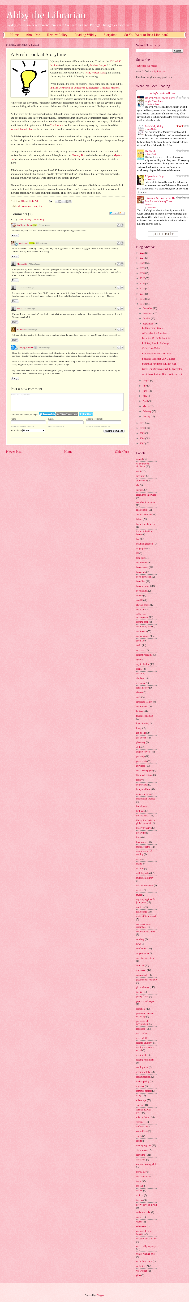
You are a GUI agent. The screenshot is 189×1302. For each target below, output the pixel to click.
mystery (140, 907)
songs (138, 1136)
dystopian (140, 683)
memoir (140, 868)
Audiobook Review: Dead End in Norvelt (162, 374)
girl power (141, 737)
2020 (142, 263)
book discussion (144, 576)
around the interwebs (146, 495)
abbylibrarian (158, 71)
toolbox (139, 1195)
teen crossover (143, 1176)
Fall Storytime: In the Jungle (155, 343)
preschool (140, 1009)
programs (140, 1028)
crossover (140, 650)
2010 (142, 428)
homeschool (142, 784)
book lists (140, 581)
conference (27, 206)
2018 (142, 273)
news (138, 944)
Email (51, 418)
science (139, 1105)
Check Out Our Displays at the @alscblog (162, 369)
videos (139, 1221)
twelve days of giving (146, 1204)
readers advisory (144, 1042)
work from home (144, 1261)
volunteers (141, 1226)
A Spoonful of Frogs (154, 176)
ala (19, 206)
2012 (142, 304)
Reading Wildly (85, 35)
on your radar (142, 953)
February (147, 411)
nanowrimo (141, 911)
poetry (139, 992)
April (145, 401)
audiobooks (141, 510)
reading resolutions (145, 1059)
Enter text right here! (67, 402)
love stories (141, 842)
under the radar (143, 1212)
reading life (141, 1055)
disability (140, 673)
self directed (142, 1126)
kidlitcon (140, 811)
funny (139, 728)
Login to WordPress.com (67, 414)
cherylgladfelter (26, 347)
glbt (138, 747)
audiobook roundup (145, 502)
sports (139, 1141)
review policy (142, 1081)
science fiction (143, 1117)
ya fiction (140, 1266)
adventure (140, 476)
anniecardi (23, 243)
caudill (139, 600)
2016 (142, 283)
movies (139, 890)
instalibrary (141, 806)
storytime (38, 206)
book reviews (142, 586)
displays (140, 678)
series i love (142, 1131)
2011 (142, 423)
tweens (139, 1200)
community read (144, 626)
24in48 (139, 459)
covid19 (140, 640)
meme (139, 863)
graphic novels (143, 751)
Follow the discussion (121, 213)
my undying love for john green (146, 901)
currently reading (144, 655)
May (145, 396)
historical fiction (144, 775)
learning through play (21, 129)
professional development (142, 1022)
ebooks (139, 692)
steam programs (143, 1145)
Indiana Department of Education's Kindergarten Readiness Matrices (84, 87)
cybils (139, 659)
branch (139, 595)
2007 (142, 443)
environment (142, 706)
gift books (141, 733)
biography (141, 548)
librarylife (141, 832)
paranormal (141, 975)
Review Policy (57, 35)
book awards (142, 567)
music (139, 895)
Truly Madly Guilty (154, 126)
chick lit (140, 609)
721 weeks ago (44, 347)
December (148, 308)
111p (31, 243)
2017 (142, 278)
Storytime (110, 35)
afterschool (141, 480)
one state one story (145, 958)
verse (138, 1217)
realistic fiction (143, 1077)
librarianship (142, 815)
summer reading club (146, 1164)
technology (141, 1172)
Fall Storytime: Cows (152, 328)
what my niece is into (146, 1238)
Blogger (100, 1295)
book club (141, 572)
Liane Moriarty (152, 129)
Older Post (122, 451)
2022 (142, 253)
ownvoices (141, 970)
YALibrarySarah (24, 225)
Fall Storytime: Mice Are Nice (156, 353)
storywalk (140, 1159)
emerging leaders (144, 702)
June (145, 391)
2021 (142, 258)
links (138, 837)
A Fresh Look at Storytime (154, 333)
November (148, 313)
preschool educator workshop (145, 1015)
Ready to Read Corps (95, 72)
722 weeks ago (44, 225)
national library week (146, 916)
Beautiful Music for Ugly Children (158, 358)
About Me (33, 35)
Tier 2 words (56, 125)
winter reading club (145, 1254)
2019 (142, 268)
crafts (138, 645)
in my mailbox (143, 789)
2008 (142, 438)
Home (14, 35)
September (148, 323)
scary (138, 1095)
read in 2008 (142, 1038)
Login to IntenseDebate (47, 414)
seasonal (140, 1122)
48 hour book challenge (142, 465)
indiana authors (143, 794)
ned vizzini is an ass (145, 931)
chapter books (142, 605)
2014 (142, 293)
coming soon (142, 622)
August (146, 380)
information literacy (145, 798)
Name (13, 418)
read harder (141, 1033)
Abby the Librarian (46, 15)
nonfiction (141, 948)
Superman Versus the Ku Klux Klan (159, 363)
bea (137, 539)
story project (142, 1150)
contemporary (142, 636)
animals (140, 490)
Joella (19, 308)
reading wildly (143, 1072)
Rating (28, 219)
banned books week (145, 524)
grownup (140, 756)
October (147, 318)
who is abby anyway (146, 1246)
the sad (139, 1186)
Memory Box (78, 155)
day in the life (142, 664)
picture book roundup (146, 979)
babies (139, 519)
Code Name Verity (151, 348)
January (147, 416)
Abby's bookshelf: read (163, 93)
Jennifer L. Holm (153, 104)
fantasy (139, 711)
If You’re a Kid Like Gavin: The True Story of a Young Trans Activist (160, 201)
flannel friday (142, 723)
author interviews (144, 514)
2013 (142, 299)
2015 (142, 288)
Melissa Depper (98, 65)
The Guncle (150, 151)
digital (139, 669)
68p (34, 225)
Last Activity (38, 219)
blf (137, 553)
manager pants (143, 846)
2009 (142, 433)
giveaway (140, 742)
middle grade (142, 873)
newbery (140, 939)
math (138, 859)
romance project (144, 1091)
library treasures (144, 828)
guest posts (141, 761)
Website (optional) (94, 418)
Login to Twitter (86, 414)
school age (141, 1100)
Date (21, 219)
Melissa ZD (22, 264)
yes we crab (141, 1271)
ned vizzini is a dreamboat (143, 925)
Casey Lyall (151, 179)
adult (138, 471)
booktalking (142, 590)
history (139, 780)
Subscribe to (28, 430)
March (146, 406)
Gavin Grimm (152, 207)
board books (142, 562)
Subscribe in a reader (147, 65)
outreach (140, 965)
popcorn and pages (145, 1001)
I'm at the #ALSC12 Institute (156, 338)
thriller (139, 1190)
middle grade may (144, 878)
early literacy (142, 687)
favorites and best (144, 716)
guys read (140, 766)
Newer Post (14, 451)
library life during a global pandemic (145, 822)
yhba (138, 1275)
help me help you (144, 770)
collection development (142, 616)
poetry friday (142, 996)
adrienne (21, 329)
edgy (138, 697)
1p (35, 348)
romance (140, 1086)
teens (138, 1181)
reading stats (142, 1067)
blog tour (140, 558)
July (145, 385)
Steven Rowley (152, 154)
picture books (142, 987)
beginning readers (144, 543)
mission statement (144, 885)
